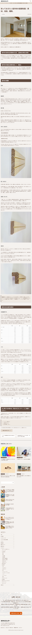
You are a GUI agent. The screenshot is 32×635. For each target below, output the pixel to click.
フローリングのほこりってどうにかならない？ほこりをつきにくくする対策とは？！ (9, 518)
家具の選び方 (4, 563)
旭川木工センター (4, 413)
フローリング (4, 583)
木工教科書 (10, 3)
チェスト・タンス (4, 571)
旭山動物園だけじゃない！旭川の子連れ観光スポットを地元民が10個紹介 (9, 495)
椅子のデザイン (4, 562)
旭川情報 (3, 579)
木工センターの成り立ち (9, 627)
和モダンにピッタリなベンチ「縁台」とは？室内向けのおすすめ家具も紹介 (8, 476)
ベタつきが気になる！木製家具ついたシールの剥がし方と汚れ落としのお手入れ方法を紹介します (9, 491)
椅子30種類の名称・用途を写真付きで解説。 (9, 504)
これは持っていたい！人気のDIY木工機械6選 (23, 459)
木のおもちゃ (4, 568)
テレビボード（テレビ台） (6, 572)
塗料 (3, 554)
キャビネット (4, 567)
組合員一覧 (2, 546)
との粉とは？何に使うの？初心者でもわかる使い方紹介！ (9, 500)
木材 (3, 566)
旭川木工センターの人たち (6, 580)
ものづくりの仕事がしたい (6, 549)
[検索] (13, 482)
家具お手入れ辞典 (4, 457)
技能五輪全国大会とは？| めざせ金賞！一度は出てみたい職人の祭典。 (24, 436)
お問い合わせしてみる (14, 613)
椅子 (3, 570)
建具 (3, 576)
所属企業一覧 (16, 627)
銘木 (3, 553)
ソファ (3, 574)
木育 (1, 534)
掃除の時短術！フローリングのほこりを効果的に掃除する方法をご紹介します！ (9, 522)
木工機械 (3, 555)
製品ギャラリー (3, 544)
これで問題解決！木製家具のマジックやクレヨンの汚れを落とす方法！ (8, 460)
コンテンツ (7, 3)
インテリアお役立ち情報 (4, 539)
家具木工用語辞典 (20, 457)
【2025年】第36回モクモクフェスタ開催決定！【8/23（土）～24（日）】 (9, 509)
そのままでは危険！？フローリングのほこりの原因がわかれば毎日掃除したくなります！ (9, 527)
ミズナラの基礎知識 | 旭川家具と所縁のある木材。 (8, 436)
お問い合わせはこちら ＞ (7, 430)
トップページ (2, 3)
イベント (2, 541)
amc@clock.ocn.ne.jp (6, 625)
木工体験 (2, 536)
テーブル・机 (4, 575)
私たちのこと (3, 627)
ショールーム (4, 550)
